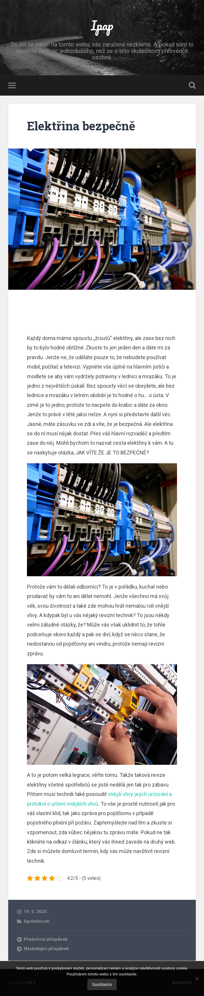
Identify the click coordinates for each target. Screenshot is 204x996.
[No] (197, 978)
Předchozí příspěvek (45, 939)
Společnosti (36, 921)
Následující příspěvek (46, 948)
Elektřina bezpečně (81, 126)
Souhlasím (102, 984)
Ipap (102, 25)
